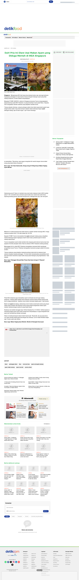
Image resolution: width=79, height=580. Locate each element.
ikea (20, 364)
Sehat (42, 34)
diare (6, 364)
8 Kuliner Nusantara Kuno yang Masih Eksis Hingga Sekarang (64, 158)
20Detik (32, 562)
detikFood (6, 48)
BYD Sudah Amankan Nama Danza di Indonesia (45, 476)
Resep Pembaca (20, 34)
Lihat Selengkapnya (63, 168)
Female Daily (68, 562)
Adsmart (43, 557)
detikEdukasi (25, 555)
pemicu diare (28, 367)
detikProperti (25, 567)
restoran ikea (26, 364)
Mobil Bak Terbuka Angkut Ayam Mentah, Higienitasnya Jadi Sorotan (14, 391)
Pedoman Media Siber (57, 555)
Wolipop (33, 558)
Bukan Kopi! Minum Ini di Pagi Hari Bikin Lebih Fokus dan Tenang (43, 439)
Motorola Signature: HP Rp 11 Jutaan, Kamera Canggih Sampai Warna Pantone (45, 492)
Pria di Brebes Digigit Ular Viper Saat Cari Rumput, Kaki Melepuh (9, 476)
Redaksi (55, 553)
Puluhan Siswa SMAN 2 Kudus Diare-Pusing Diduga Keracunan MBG (38, 378)
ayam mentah (19, 367)
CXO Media (67, 564)
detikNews (25, 553)
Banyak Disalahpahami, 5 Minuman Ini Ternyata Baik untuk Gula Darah (26, 455)
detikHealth (33, 557)
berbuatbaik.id (44, 553)
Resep (13, 34)
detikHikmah (33, 566)
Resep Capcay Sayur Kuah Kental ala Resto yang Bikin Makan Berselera (26, 439)
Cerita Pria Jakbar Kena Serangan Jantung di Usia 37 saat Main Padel (20, 492)
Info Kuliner (13, 48)
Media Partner (56, 560)
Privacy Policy (56, 564)
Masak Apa (29, 37)
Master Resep (22, 37)
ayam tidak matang (10, 367)
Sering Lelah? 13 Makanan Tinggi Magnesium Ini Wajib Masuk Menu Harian (10, 439)
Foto (46, 34)
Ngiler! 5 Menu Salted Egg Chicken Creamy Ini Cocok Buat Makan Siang (10, 455)
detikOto (25, 566)
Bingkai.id (43, 566)
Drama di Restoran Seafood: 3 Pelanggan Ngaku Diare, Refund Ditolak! (14, 378)
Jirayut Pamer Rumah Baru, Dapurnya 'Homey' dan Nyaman (64, 153)
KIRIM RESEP (57, 52)
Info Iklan (55, 562)
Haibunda (67, 557)
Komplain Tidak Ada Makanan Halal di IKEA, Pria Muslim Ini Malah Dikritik (14, 387)
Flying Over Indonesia (45, 569)
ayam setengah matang (37, 364)
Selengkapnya (47, 423)
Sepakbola (25, 564)
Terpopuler (8, 37)
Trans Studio (43, 564)
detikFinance (25, 557)
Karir (54, 557)
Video (50, 34)
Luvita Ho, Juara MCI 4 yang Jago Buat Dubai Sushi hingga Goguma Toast (65, 149)
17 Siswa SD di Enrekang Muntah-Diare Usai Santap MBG (14, 382)
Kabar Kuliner (37, 34)
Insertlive (67, 558)
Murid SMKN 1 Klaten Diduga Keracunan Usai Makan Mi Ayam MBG (39, 382)
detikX (32, 560)
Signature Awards (44, 560)
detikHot (25, 560)
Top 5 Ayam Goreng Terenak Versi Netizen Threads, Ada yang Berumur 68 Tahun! (65, 163)
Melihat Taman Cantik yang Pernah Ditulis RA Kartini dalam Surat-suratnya (33, 492)
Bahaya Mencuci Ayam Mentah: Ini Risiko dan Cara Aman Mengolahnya (39, 387)
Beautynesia (67, 560)
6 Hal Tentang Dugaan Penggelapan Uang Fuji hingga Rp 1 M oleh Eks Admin (33, 476)
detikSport (25, 562)
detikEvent (43, 558)
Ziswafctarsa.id (44, 567)
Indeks (54, 34)
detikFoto (33, 564)
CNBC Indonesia (68, 555)
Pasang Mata (44, 555)
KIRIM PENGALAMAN (68, 52)
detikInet (25, 558)
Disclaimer (55, 566)
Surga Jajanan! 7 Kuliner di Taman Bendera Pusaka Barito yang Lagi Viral (42, 455)
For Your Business (44, 571)
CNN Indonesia (68, 553)
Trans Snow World (45, 562)
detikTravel (33, 553)
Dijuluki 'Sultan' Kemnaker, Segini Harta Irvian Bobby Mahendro (20, 476)
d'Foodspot (15, 37)
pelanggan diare (13, 364)
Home (9, 34)
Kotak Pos (55, 558)
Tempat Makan (29, 34)
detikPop (33, 567)
